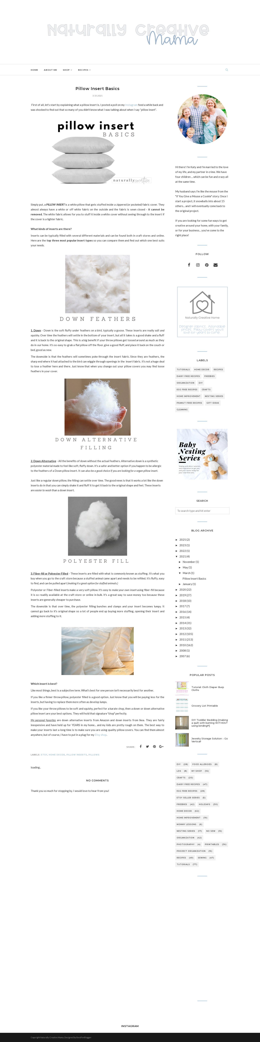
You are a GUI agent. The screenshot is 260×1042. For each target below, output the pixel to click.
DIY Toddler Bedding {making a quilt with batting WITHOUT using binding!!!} (210, 722)
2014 (182, 623)
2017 (182, 606)
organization (185, 383)
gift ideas (213, 403)
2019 (182, 595)
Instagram (131, 104)
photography (186, 844)
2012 (182, 634)
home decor (57, 754)
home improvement (189, 396)
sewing (202, 858)
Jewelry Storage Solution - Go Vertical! (210, 740)
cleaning (182, 409)
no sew (210, 831)
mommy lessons (186, 824)
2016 (182, 611)
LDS (179, 771)
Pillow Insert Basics (194, 578)
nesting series (214, 396)
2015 (182, 617)
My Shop (197, 771)
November (189, 561)
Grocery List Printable (205, 705)
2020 (182, 589)
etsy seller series (188, 798)
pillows (94, 754)
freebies (209, 376)
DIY (201, 383)
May (185, 567)
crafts (206, 389)
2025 (182, 539)
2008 (182, 650)
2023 (182, 545)
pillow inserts (76, 754)
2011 (182, 639)
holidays (204, 804)
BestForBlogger (83, 1037)
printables (212, 844)
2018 (182, 600)
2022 (182, 550)
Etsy (44, 754)
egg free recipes (187, 389)
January (187, 584)
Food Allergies (202, 764)
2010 (182, 645)
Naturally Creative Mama (52, 1037)
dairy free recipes (188, 376)
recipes (218, 369)
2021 (182, 556)
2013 (182, 628)
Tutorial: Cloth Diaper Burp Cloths (208, 688)
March (186, 573)
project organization (191, 851)
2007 (182, 656)
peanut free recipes (189, 403)
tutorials (183, 369)
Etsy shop (100, 734)
